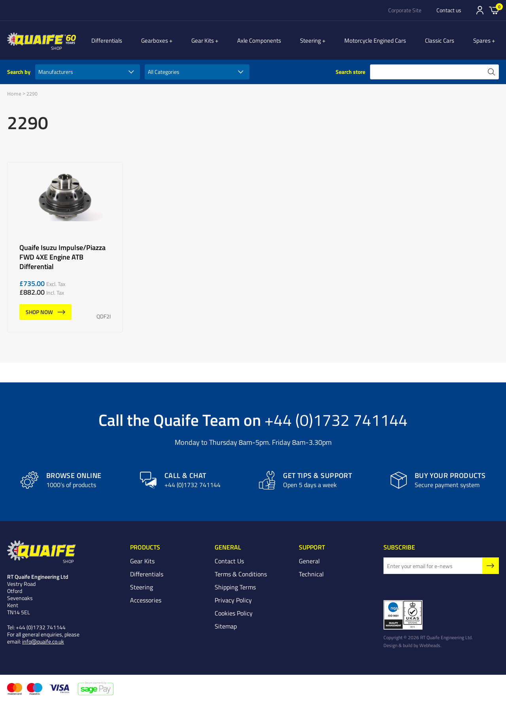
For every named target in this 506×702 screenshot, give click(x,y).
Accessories (145, 600)
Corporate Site (404, 10)
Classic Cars (444, 40)
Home (14, 93)
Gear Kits (215, 40)
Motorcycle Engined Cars (379, 40)
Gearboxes (172, 40)
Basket (494, 9)
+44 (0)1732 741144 (336, 419)
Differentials (124, 40)
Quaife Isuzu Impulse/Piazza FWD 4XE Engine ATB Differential (65, 247)
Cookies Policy (234, 613)
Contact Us (229, 561)
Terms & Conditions (241, 574)
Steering (319, 40)
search (491, 71)
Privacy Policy (233, 600)
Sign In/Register (479, 10)
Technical (311, 574)
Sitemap (226, 626)
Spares (486, 40)
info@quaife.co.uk (43, 641)
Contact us (448, 10)
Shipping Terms (235, 587)
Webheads (429, 645)
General (309, 561)
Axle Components (268, 40)
